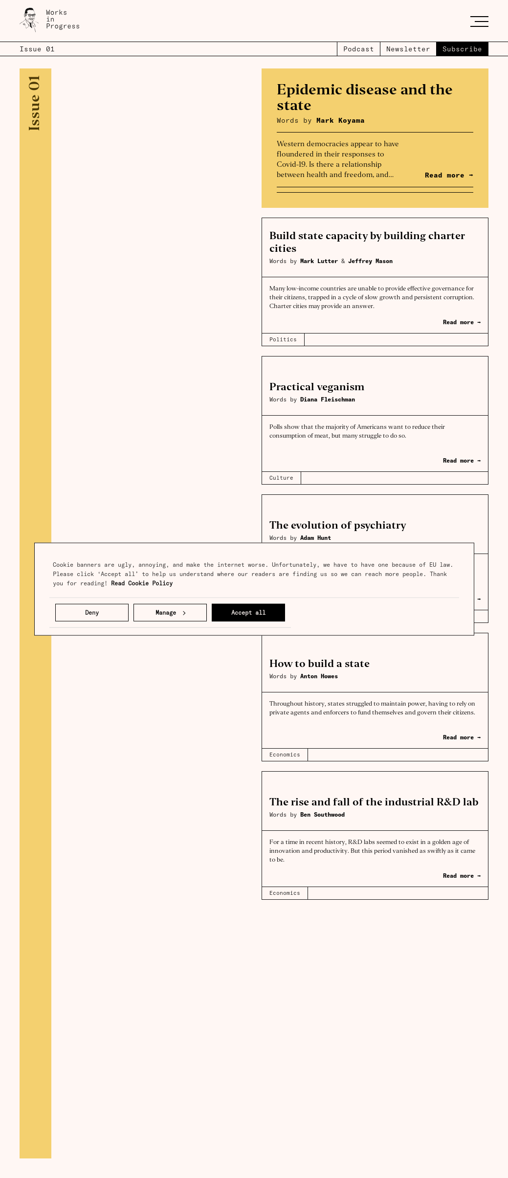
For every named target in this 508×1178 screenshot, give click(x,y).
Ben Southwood (322, 814)
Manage (170, 612)
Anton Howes (319, 676)
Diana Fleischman (327, 399)
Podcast (358, 48)
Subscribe (462, 48)
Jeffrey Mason (370, 261)
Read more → (462, 322)
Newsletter (408, 48)
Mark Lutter (320, 261)
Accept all (248, 612)
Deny (92, 612)
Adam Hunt (315, 537)
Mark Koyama (340, 120)
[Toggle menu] (479, 21)
